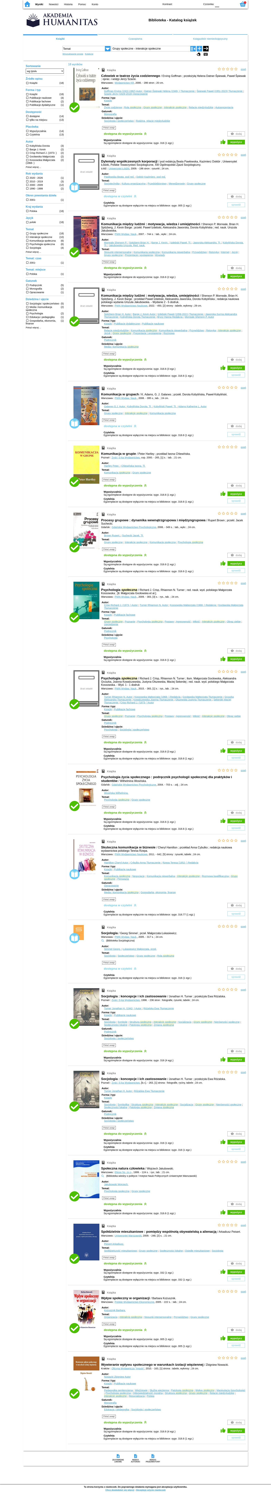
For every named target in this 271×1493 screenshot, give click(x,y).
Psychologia (190, 542)
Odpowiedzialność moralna (148, 1393)
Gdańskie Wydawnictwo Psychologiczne (134, 527)
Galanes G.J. (115, 406)
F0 (217, 3)
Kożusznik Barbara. (115, 1310)
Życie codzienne (113, 107)
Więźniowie (141, 1390)
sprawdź (236, 204)
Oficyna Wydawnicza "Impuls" (127, 1368)
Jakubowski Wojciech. (116, 1184)
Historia (68, 4)
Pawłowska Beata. (119, 176)
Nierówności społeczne (227, 1022)
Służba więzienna (159, 1390)
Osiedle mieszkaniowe (197, 1250)
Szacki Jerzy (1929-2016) (126, 93)
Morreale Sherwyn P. (116, 242)
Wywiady (160, 255)
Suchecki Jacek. (132, 535)
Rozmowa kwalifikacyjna (215, 876)
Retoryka (214, 252)
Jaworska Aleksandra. (207, 242)
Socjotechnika (112, 183)
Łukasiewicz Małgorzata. (140, 949)
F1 (223, 3)
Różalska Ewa (158, 1008)
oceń (243, 69)
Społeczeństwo (126, 955)
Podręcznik (110, 340)
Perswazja (123, 879)
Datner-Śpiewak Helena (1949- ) (169, 91)
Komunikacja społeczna (147, 252)
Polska (150, 1396)
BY (197, 3)
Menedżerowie (177, 183)
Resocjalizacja (137, 1396)
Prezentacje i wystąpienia (139, 255)
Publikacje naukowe (153, 323)
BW (183, 3)
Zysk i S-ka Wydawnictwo (126, 457)
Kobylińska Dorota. (139, 406)
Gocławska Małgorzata (203, 696)
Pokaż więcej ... (33, 167)
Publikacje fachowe (124, 614)
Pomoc (82, 4)
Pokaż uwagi (109, 128)
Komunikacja (144, 330)
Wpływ (204, 1390)
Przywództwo (199, 252)
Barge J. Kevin (144, 314)
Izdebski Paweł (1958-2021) (181, 314)
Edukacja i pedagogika (116, 1409)
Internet (225, 252)
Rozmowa (168, 333)
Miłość (196, 621)
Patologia (140, 1025)
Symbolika (123, 1104)
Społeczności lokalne (115, 1025)
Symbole (122, 1022)
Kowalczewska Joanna (153, 699)
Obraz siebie (234, 621)
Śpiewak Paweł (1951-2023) (220, 91)
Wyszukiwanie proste (73, 54)
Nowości (53, 4)
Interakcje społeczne (136, 542)
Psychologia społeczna (116, 1191)
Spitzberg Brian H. (139, 242)
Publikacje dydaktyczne (127, 323)
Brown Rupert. (112, 535)
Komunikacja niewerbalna (176, 252)
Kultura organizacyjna (134, 183)
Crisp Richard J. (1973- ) (121, 605)
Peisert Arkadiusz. (114, 1244)
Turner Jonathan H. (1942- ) (123, 1008)
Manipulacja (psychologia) (231, 1390)
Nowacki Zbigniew (117, 1376)
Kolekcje (89, 54)
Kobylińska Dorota (138, 317)
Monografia (110, 114)
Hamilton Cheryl (116, 862)
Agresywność (183, 621)
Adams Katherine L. (192, 406)
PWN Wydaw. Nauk (125, 234)
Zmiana (164, 1025)
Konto (95, 4)
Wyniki (39, 4)
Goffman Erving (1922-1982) (123, 91)
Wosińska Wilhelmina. (116, 793)
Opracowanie (111, 885)
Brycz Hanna (170, 317)
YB (190, 3)
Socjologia (109, 955)
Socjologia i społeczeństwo (119, 120)
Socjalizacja (184, 1022)
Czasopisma (135, 38)
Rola (132, 107)
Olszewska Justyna (193, 699)
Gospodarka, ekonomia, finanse (158, 892)
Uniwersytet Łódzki (119, 168)
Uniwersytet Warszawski (128, 1235)
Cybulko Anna (145, 862)
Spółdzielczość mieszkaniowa (120, 1250)
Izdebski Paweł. (181, 242)
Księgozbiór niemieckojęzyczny (210, 38)
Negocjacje (138, 876)
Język (234, 252)
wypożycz (236, 142)
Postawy (169, 621)
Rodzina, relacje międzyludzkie (153, 120)
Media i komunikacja (121, 346)
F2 (231, 3)
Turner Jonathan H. (118, 1091)
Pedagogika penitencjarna (118, 1390)
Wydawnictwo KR (124, 82)
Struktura (140, 1022)
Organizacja (110, 1317)
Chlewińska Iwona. (133, 465)
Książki (60, 38)
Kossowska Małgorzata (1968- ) (193, 605)
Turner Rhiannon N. (154, 605)
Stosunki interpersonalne (117, 252)
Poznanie (130, 621)
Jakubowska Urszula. (127, 245)
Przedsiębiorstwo (157, 183)
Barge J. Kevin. (160, 242)
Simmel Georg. (112, 949)
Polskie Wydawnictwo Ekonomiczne (134, 1302)
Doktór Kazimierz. (151, 176)
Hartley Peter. (112, 465)
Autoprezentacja (224, 107)
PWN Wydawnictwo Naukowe (131, 305)
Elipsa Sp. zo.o (123, 1172)
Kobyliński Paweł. (165, 406)
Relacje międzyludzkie (201, 107)
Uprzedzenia (111, 624)
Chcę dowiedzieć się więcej (119, 1490)
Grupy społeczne (196, 183)
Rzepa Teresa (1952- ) (180, 862)
